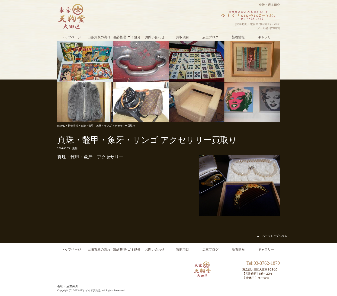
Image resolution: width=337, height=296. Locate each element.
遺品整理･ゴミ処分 (127, 37)
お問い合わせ (154, 37)
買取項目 (182, 37)
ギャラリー (266, 37)
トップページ (71, 37)
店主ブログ (210, 37)
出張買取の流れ (99, 37)
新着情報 (238, 37)
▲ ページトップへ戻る (272, 236)
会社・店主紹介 (269, 4)
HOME (61, 125)
